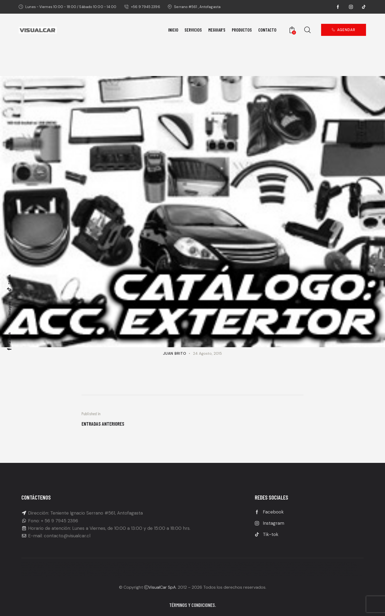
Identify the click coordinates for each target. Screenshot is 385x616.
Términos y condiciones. (192, 605)
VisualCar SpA (162, 587)
